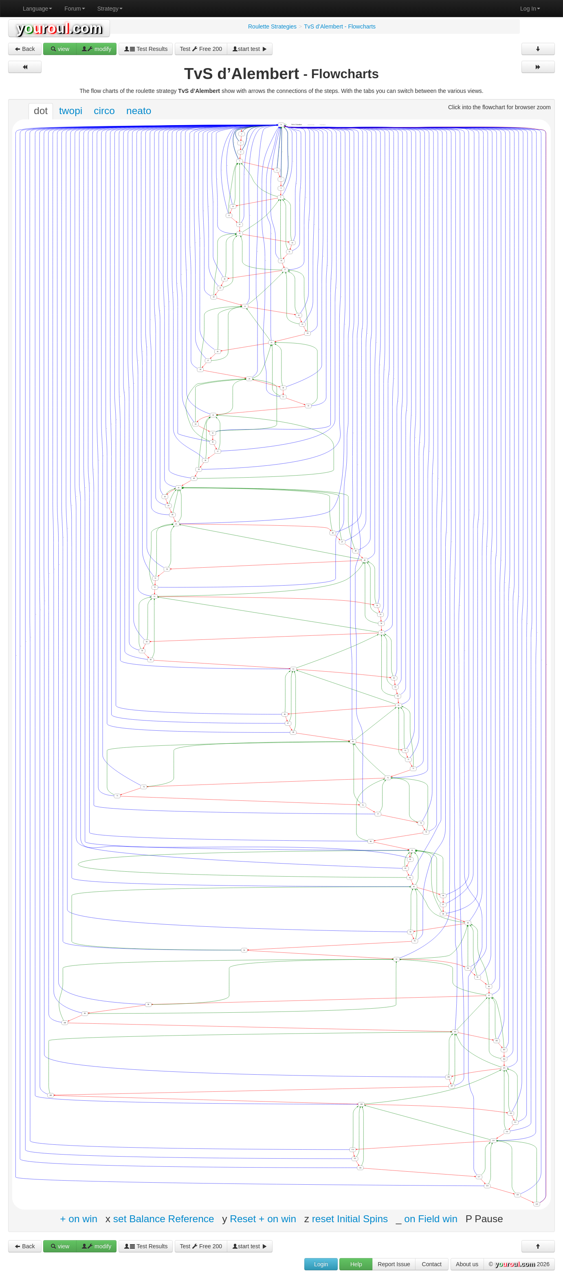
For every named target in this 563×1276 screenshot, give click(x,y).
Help (356, 1264)
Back (25, 49)
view (60, 49)
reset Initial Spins (350, 1218)
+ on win (78, 1218)
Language (37, 8)
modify (96, 49)
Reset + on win (263, 1218)
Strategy (110, 8)
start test (249, 49)
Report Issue (394, 1264)
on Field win (430, 1218)
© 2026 (519, 1264)
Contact (432, 1264)
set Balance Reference (163, 1218)
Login (321, 1264)
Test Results (146, 49)
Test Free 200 (201, 49)
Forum (74, 8)
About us (467, 1264)
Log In (530, 8)
